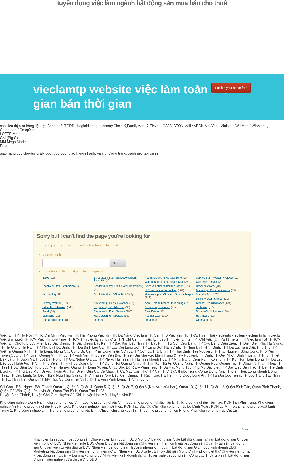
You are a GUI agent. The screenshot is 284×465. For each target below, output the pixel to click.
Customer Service (206, 281)
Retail (45, 311)
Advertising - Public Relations (111, 303)
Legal (148, 319)
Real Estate (152, 311)
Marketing (48, 315)
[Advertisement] (142, 43)
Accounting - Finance (157, 307)
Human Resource (53, 319)
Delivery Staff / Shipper (209, 298)
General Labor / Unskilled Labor (164, 286)
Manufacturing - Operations (110, 315)
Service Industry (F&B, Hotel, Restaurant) (118, 286)
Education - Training (54, 307)
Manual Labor (153, 315)
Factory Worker (51, 303)
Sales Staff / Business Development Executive (115, 279)
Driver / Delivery (205, 286)
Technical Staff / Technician (58, 286)
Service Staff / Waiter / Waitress (214, 277)
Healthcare (202, 315)
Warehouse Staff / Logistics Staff (164, 281)
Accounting (49, 294)
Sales (45, 277)
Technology (203, 307)
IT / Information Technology (161, 290)
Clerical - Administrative (210, 303)
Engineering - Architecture (109, 307)
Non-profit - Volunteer (208, 311)
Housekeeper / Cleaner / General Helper (169, 294)
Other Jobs (202, 319)
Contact (246, 429)
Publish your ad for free (231, 88)
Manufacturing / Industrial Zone (163, 277)
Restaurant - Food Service (109, 311)
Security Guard (205, 294)
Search (118, 263)
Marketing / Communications (213, 290)
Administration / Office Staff (110, 294)
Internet (98, 319)
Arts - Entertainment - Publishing (164, 303)
